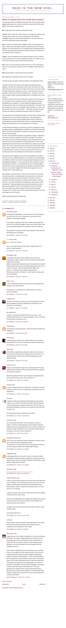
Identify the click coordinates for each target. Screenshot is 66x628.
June (52, 182)
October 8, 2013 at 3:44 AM (17, 251)
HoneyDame (10, 255)
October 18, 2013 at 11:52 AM (18, 473)
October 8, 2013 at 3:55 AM (17, 276)
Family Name (17, 202)
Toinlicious (10, 365)
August (53, 179)
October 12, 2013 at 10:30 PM (18, 416)
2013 (51, 161)
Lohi (8, 520)
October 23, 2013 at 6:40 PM (17, 529)
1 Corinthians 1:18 (58, 110)
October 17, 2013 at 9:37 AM (17, 433)
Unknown (9, 385)
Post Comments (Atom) (16, 587)
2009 (51, 205)
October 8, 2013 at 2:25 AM (17, 235)
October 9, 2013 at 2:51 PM (17, 360)
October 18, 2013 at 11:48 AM (18, 465)
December (54, 163)
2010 (51, 203)
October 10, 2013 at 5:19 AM (17, 380)
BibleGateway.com (53, 118)
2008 (51, 208)
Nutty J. (9, 281)
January (53, 194)
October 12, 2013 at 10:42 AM (18, 394)
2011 (51, 200)
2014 (51, 158)
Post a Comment (7, 581)
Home (24, 584)
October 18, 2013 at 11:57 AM (18, 515)
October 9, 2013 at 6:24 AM (17, 345)
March (53, 189)
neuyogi (9, 326)
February (54, 192)
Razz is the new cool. (33, 8)
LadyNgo (9, 298)
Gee (8, 398)
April (52, 187)
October (53, 166)
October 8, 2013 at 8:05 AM (17, 308)
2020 (51, 148)
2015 (51, 156)
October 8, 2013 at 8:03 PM (17, 333)
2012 (51, 197)
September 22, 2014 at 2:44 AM (18, 577)
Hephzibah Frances (12, 438)
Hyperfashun (10, 533)
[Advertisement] (56, 45)
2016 (51, 153)
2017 (51, 151)
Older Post (42, 584)
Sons (23, 202)
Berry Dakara (10, 211)
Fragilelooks (10, 453)
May (52, 184)
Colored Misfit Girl (12, 478)
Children (10, 202)
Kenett (8, 349)
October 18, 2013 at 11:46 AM (18, 449)
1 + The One (10, 239)
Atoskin (9, 337)
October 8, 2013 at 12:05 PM (17, 321)
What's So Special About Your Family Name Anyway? (56, 174)
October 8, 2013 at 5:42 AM (17, 294)
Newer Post (5, 584)
